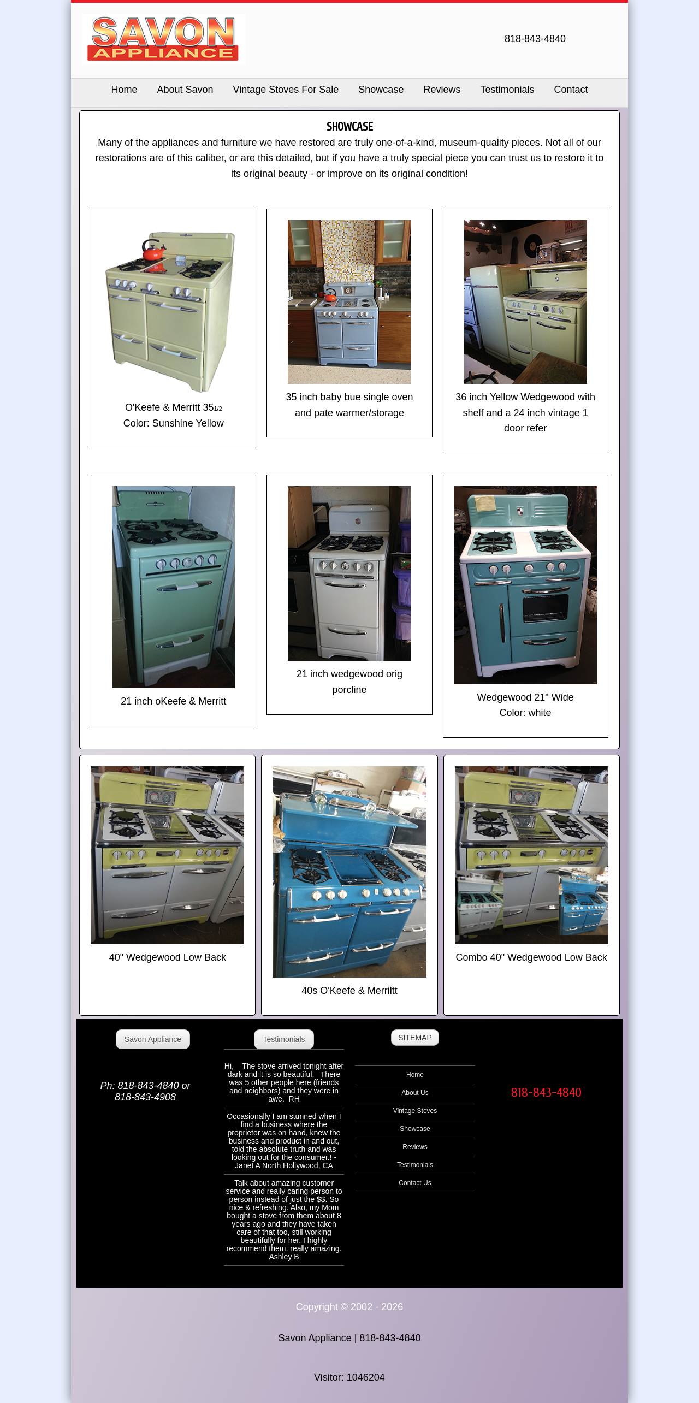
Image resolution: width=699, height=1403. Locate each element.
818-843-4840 (546, 1092)
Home (415, 1075)
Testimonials (507, 89)
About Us (414, 1093)
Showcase (381, 89)
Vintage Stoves (415, 1111)
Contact (571, 89)
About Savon (185, 89)
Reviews (441, 89)
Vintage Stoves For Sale (286, 89)
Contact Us (415, 1183)
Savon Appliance (153, 1039)
